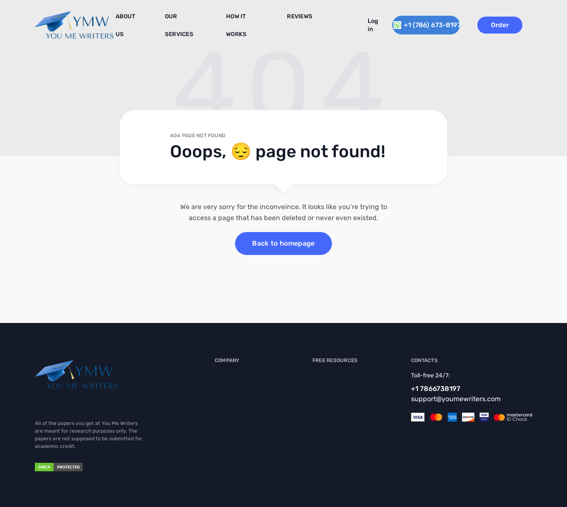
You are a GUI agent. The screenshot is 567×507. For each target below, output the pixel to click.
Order (511, 23)
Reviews (285, 21)
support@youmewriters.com (456, 399)
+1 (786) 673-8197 (429, 24)
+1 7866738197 (435, 389)
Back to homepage (283, 243)
